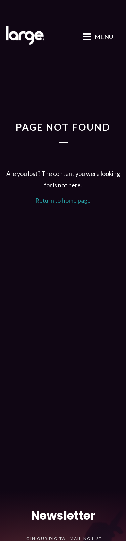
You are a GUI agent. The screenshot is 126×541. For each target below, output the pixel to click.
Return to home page (63, 200)
